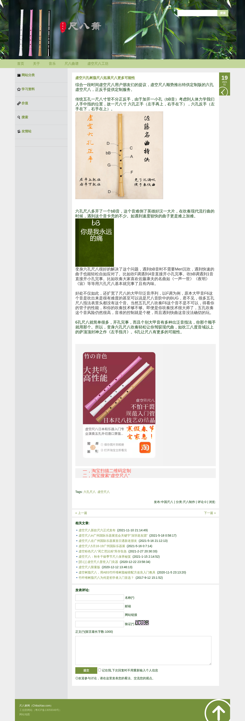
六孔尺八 (89, 492)
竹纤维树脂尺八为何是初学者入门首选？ (106, 577)
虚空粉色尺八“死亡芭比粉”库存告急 (103, 551)
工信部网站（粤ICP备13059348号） (40, 710)
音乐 (52, 63)
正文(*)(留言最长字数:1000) (94, 631)
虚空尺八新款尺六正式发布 (97, 530)
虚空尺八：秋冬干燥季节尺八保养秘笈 (105, 556)
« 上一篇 (81, 513)
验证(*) (129, 624)
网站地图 (24, 714)
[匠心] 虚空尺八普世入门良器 (98, 562)
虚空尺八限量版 (89, 567)
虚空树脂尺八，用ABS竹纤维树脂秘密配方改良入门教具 (117, 572)
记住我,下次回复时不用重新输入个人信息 (130, 670)
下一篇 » (210, 513)
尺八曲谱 (72, 63)
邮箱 (128, 606)
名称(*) (129, 597)
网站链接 (131, 614)
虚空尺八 (103, 492)
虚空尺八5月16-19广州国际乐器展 (102, 546)
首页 (20, 63)
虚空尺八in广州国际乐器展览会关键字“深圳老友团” (113, 535)
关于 (36, 63)
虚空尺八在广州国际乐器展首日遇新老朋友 (108, 541)
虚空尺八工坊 (97, 63)
